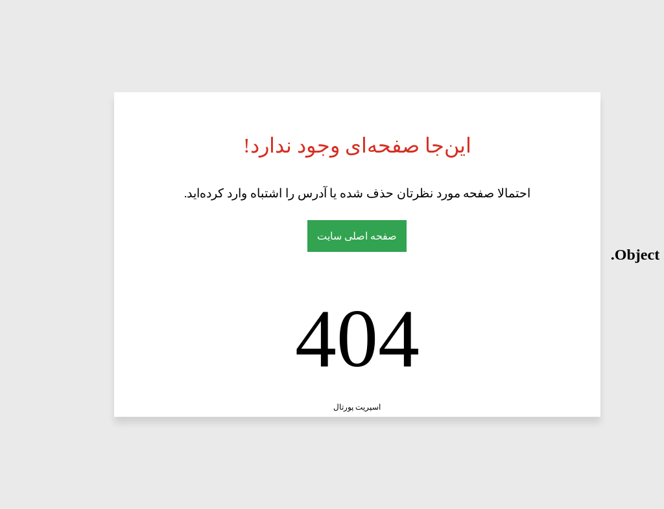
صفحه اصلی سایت (258, 236)
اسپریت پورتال (258, 407)
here (644, 254)
